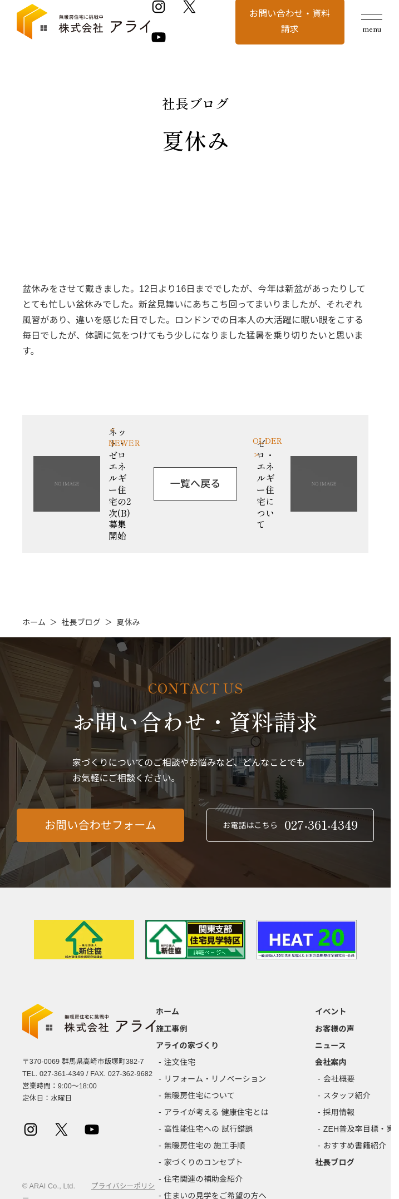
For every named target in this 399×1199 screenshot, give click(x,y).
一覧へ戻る (195, 483)
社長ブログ (81, 622)
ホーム (34, 622)
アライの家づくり (187, 1045)
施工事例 (172, 1028)
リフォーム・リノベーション (215, 1078)
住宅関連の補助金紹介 (203, 1179)
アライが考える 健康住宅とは (216, 1112)
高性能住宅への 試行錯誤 (208, 1128)
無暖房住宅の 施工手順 (204, 1145)
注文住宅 (180, 1062)
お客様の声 (334, 1028)
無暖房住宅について (199, 1095)
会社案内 (331, 1062)
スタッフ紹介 (347, 1095)
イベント (331, 1011)
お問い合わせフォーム (100, 830)
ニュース (330, 1045)
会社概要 (339, 1078)
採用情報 (339, 1112)
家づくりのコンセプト (203, 1162)
